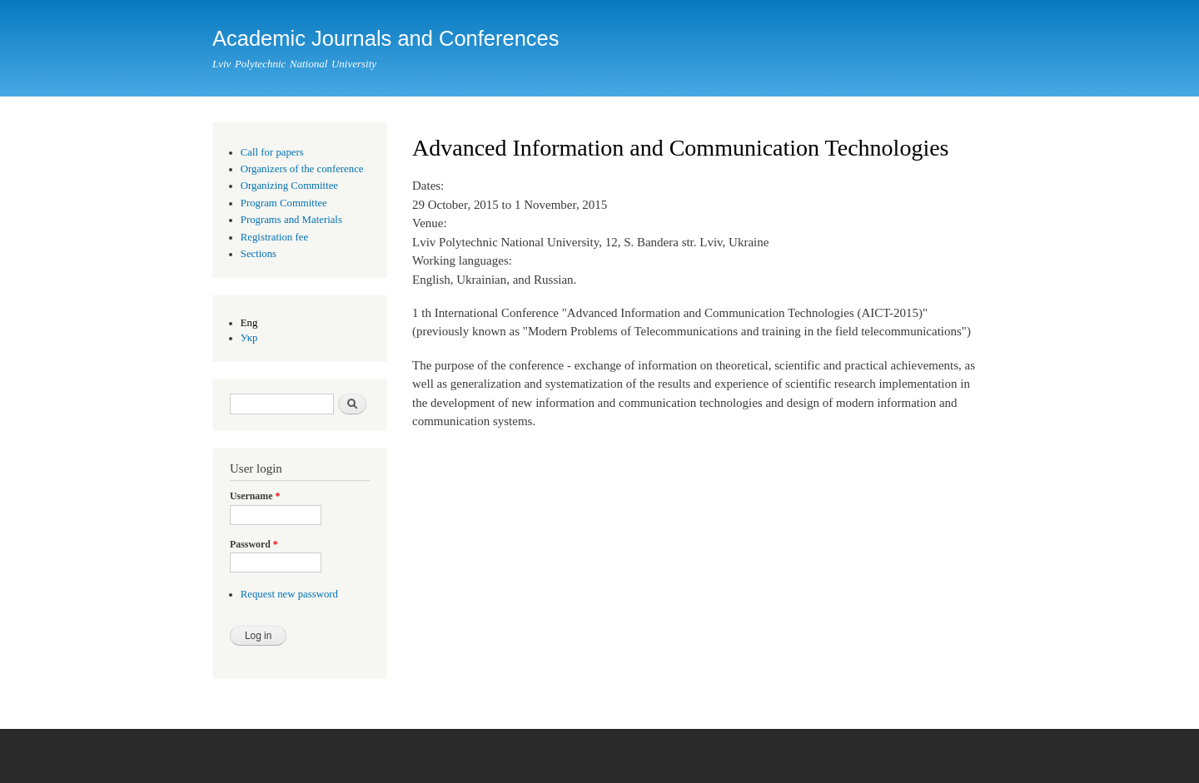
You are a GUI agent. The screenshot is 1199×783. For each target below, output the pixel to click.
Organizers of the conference (302, 169)
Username (255, 496)
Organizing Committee (289, 185)
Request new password (289, 594)
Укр (249, 338)
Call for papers (272, 152)
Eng (249, 323)
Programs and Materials (291, 219)
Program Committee (284, 203)
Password (254, 544)
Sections (258, 254)
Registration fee (274, 237)
